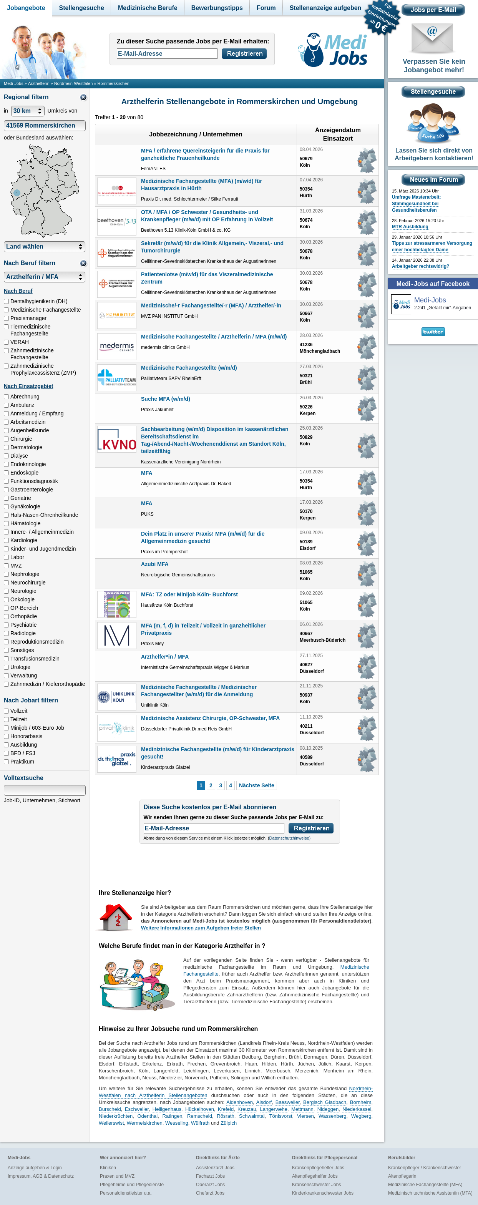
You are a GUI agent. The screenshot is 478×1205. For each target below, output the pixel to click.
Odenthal (147, 1116)
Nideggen (328, 1109)
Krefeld (226, 1109)
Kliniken (108, 1167)
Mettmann (302, 1109)
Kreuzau (246, 1109)
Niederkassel (356, 1109)
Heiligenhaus (167, 1109)
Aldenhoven (239, 1102)
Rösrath (225, 1116)
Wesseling (176, 1123)
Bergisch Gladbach (324, 1102)
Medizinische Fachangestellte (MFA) (425, 1184)
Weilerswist (111, 1123)
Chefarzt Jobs (210, 1193)
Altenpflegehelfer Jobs (315, 1176)
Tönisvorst (280, 1116)
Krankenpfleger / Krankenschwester (424, 1167)
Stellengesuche (81, 8)
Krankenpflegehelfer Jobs (318, 1167)
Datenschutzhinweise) (290, 838)
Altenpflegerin (402, 1176)
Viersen (305, 1116)
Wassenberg (333, 1116)
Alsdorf (264, 1102)
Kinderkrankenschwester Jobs (323, 1193)
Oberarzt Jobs (210, 1184)
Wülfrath (200, 1123)
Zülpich (229, 1123)
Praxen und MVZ (117, 1176)
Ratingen (173, 1116)
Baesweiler (288, 1102)
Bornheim (361, 1102)
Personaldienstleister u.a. (126, 1193)
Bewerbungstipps (217, 8)
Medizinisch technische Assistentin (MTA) (430, 1193)
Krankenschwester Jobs (316, 1184)
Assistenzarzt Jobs (215, 1167)
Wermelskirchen (145, 1123)
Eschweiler (137, 1109)
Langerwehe (273, 1109)
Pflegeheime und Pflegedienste (132, 1184)
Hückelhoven (199, 1109)
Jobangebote (26, 8)
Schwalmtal (251, 1116)
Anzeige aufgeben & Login (35, 1167)
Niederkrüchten (116, 1116)
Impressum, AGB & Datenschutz (41, 1176)
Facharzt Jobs (210, 1176)
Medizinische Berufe (148, 8)
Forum (266, 8)
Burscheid (110, 1109)
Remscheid (199, 1116)
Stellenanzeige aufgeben (326, 8)
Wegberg (361, 1116)
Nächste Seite (256, 785)
